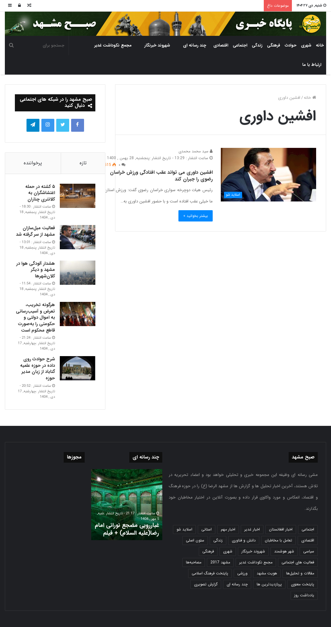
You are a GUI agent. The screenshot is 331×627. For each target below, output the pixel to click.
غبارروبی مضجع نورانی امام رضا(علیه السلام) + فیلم (127, 529)
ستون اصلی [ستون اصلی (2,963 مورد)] (195, 540)
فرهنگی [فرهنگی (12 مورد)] (208, 551)
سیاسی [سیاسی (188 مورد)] (308, 551)
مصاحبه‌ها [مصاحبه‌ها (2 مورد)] (193, 562)
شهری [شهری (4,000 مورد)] (227, 551)
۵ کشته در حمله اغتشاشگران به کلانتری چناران (40, 193)
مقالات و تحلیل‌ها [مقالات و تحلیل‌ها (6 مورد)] (300, 573)
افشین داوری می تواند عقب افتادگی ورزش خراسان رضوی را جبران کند (161, 176)
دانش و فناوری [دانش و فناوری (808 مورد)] (244, 540)
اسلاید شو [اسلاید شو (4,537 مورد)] (184, 529)
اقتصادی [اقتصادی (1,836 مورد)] (307, 540)
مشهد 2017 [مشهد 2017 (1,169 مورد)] (220, 562)
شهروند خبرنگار (157, 45)
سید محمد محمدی (195, 151)
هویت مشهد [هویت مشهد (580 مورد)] (267, 573)
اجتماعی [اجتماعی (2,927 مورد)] (308, 529)
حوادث (290, 45)
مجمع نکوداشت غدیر (113, 45)
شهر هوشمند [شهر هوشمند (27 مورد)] (284, 551)
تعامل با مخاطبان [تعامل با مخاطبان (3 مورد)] (278, 540)
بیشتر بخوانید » (195, 216)
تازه (83, 163)
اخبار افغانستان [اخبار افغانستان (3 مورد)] (281, 529)
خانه (320, 45)
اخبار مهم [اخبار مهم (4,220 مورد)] (228, 529)
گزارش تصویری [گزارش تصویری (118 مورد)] (206, 584)
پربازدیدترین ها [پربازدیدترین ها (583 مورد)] (269, 584)
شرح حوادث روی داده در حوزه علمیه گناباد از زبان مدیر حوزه (37, 368)
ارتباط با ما (311, 64)
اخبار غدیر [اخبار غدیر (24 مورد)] (252, 529)
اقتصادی (220, 45)
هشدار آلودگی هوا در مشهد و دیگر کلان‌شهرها (35, 270)
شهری (306, 45)
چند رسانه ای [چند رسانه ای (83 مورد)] (237, 584)
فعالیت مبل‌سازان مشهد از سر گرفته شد (35, 231)
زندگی (257, 45)
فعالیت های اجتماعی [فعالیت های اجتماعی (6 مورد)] (298, 562)
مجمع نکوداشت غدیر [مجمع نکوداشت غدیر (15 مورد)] (255, 562)
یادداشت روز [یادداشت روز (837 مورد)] (304, 595)
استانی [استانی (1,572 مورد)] (206, 529)
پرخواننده (33, 163)
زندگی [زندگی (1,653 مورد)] (218, 540)
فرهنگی (273, 45)
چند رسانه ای (194, 45)
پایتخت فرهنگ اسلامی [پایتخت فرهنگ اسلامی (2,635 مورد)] (210, 573)
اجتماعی (240, 45)
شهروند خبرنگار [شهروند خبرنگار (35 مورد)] (253, 551)
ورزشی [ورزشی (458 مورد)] (242, 573)
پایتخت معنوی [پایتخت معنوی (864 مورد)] (302, 584)
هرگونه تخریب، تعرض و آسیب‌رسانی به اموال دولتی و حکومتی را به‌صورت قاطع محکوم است (35, 317)
